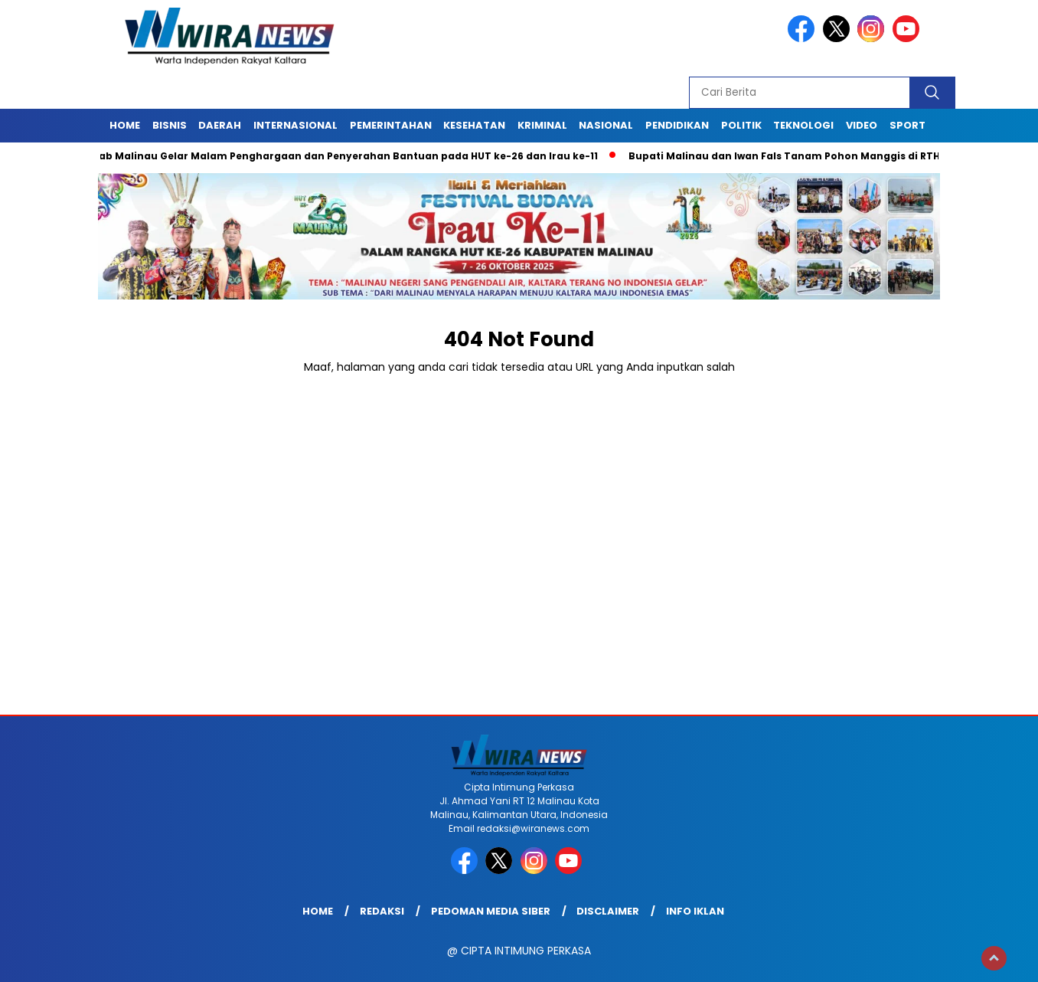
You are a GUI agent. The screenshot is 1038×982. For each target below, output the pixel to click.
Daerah (219, 125)
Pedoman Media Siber (490, 911)
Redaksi (382, 911)
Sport (907, 125)
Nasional (606, 125)
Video (861, 125)
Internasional (295, 125)
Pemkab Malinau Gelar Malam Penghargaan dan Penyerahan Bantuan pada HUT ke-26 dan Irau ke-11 (337, 155)
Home (124, 125)
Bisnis (169, 125)
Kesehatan (474, 125)
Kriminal (542, 125)
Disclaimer (607, 911)
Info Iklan (695, 911)
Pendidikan (677, 125)
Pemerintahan (391, 125)
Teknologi (803, 125)
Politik (741, 125)
